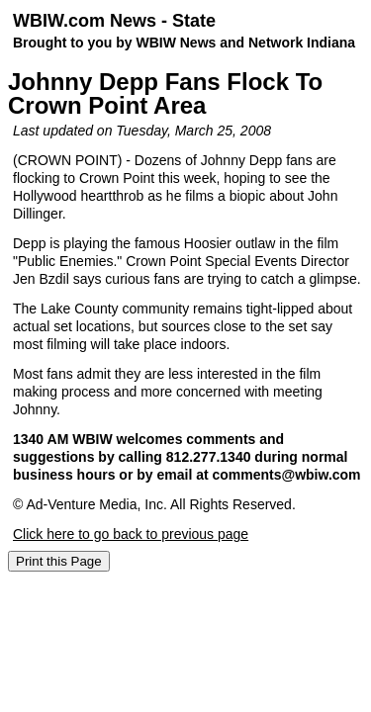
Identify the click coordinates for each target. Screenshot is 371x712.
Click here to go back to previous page (130, 534)
